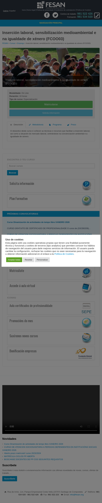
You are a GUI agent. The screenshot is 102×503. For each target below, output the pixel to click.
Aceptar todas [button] (14, 260)
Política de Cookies (64, 254)
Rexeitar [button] (28, 260)
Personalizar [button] (42, 260)
